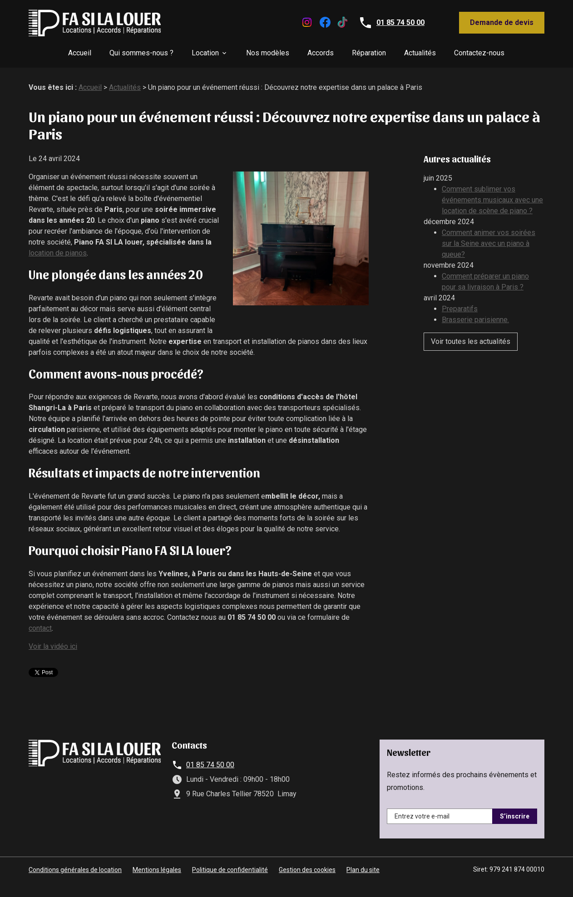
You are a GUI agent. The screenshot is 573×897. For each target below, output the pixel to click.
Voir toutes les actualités (470, 341)
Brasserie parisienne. (475, 319)
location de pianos (58, 253)
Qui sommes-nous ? (141, 53)
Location (205, 53)
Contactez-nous (479, 53)
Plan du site (363, 869)
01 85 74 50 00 (400, 22)
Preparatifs (460, 308)
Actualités (420, 53)
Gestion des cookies (307, 869)
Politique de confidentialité (230, 869)
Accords (320, 53)
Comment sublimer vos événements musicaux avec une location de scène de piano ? (492, 200)
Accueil (79, 53)
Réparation (369, 53)
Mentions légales (157, 869)
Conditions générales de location (75, 869)
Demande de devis (501, 22)
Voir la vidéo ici (53, 646)
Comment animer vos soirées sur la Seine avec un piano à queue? (488, 243)
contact (40, 628)
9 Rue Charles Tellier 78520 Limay (241, 793)
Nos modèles (267, 53)
